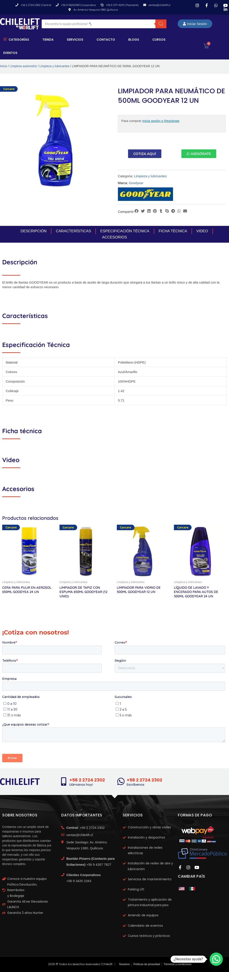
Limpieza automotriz (23, 66)
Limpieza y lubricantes (54, 66)
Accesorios (114, 237)
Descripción (33, 231)
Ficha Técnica (173, 231)
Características (73, 231)
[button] (136, 211)
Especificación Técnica (124, 231)
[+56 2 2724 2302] (64, 781)
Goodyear (136, 183)
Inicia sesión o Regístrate (160, 121)
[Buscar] (160, 23)
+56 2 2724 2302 (87, 780)
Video (202, 231)
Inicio (3, 66)
